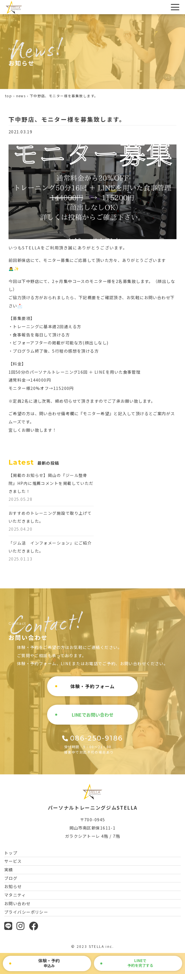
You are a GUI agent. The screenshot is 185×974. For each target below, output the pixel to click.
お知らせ (13, 886)
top (8, 95)
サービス (13, 861)
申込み (49, 963)
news (21, 95)
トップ (10, 853)
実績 (8, 869)
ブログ (10, 878)
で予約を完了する (140, 963)
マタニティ (15, 895)
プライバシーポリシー (26, 912)
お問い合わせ (17, 903)
